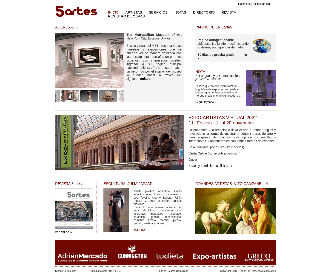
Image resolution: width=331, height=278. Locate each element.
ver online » (63, 232)
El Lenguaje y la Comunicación (217, 76)
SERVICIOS (158, 12)
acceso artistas (262, 4)
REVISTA (229, 12)
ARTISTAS (134, 12)
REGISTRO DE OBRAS (126, 16)
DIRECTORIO (204, 12)
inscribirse (244, 4)
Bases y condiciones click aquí (210, 166)
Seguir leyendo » (205, 102)
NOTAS (180, 12)
